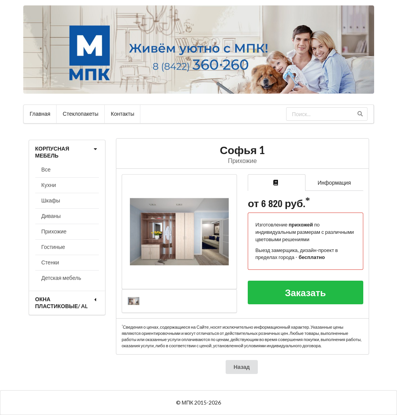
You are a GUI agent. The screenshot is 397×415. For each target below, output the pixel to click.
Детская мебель (61, 277)
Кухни (48, 185)
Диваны (51, 216)
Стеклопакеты (80, 113)
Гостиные (53, 247)
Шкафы (50, 200)
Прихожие (54, 231)
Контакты (122, 113)
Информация (334, 182)
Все (46, 169)
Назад (242, 367)
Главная (40, 113)
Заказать (305, 292)
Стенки (50, 262)
